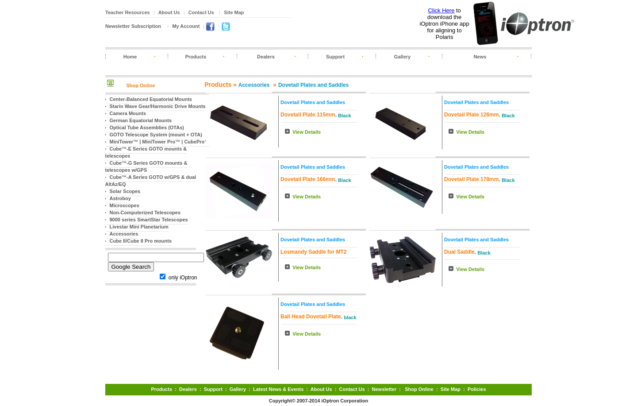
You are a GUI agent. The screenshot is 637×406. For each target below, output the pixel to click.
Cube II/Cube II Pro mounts (141, 241)
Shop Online (141, 85)
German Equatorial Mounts (141, 120)
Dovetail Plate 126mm (471, 115)
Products (196, 56)
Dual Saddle (459, 252)
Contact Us (201, 12)
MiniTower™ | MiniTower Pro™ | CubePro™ (160, 141)
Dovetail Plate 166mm (307, 179)
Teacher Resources (127, 12)
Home (130, 56)
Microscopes (124, 205)
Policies (477, 389)
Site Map (234, 12)
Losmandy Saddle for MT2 (313, 252)
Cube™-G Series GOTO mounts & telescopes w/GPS (146, 166)
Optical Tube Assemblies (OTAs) (147, 127)
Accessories (124, 233)
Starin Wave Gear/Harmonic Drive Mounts (158, 106)
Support (335, 56)
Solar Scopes (125, 191)
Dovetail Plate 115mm (307, 115)
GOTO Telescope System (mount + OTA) (156, 134)
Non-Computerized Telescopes (145, 212)
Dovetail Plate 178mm (471, 179)
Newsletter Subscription (133, 26)
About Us (169, 12)
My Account (186, 26)
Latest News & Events (278, 389)
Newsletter (384, 389)
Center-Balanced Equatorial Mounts (151, 99)
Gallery (402, 56)
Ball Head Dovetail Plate (310, 316)
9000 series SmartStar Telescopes (149, 219)
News (480, 56)
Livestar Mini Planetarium (139, 226)
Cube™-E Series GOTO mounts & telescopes (146, 152)
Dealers (266, 56)
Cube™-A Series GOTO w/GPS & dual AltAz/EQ (150, 180)
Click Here (441, 10)
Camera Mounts (128, 113)
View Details (306, 132)
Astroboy (120, 198)
